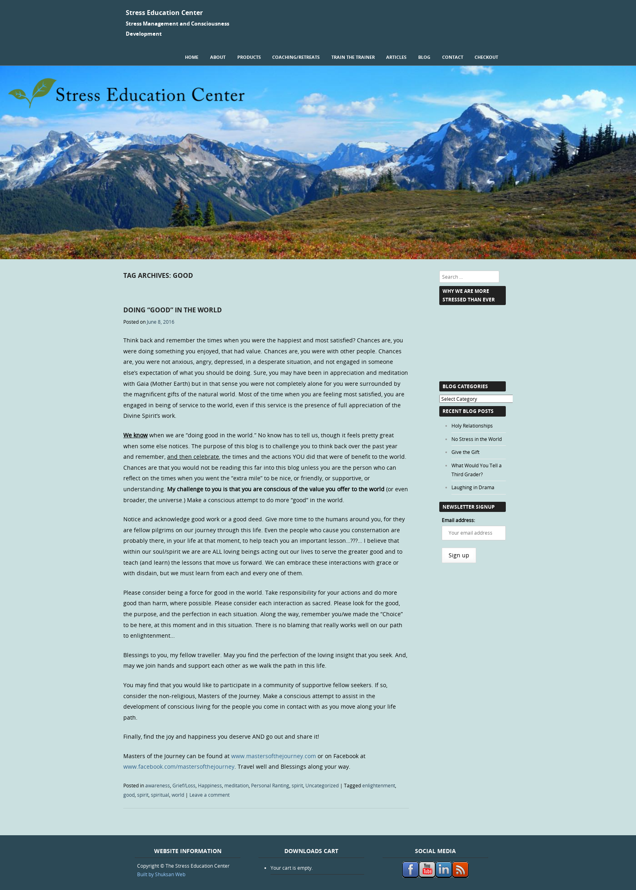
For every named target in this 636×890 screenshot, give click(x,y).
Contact (452, 57)
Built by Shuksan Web (161, 874)
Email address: (458, 520)
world (178, 794)
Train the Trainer (353, 57)
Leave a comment (209, 794)
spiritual (160, 794)
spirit (297, 785)
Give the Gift (465, 452)
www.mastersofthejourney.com (273, 756)
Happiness (210, 785)
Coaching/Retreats (296, 57)
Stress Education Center (164, 12)
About (218, 57)
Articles (396, 57)
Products (249, 57)
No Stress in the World (476, 439)
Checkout (486, 57)
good (129, 794)
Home (191, 57)
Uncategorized (322, 785)
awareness (157, 785)
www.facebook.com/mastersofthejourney (178, 766)
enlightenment (378, 785)
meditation (236, 785)
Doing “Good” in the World (172, 309)
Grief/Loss (184, 785)
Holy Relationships (472, 425)
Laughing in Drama (472, 487)
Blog (424, 57)
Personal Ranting (270, 785)
